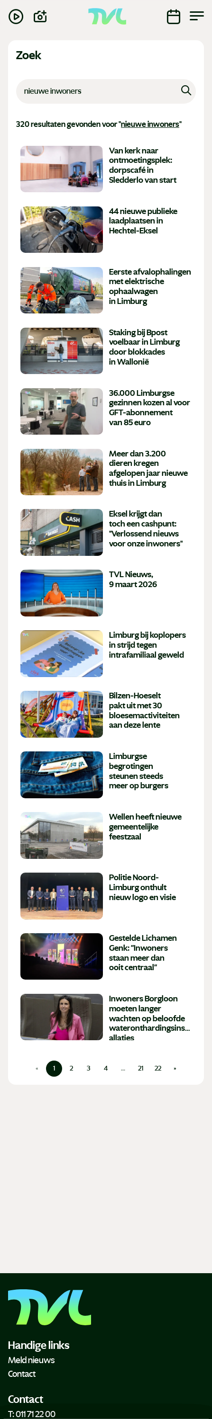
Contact (22, 1374)
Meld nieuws (31, 1360)
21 (140, 1068)
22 (158, 1068)
